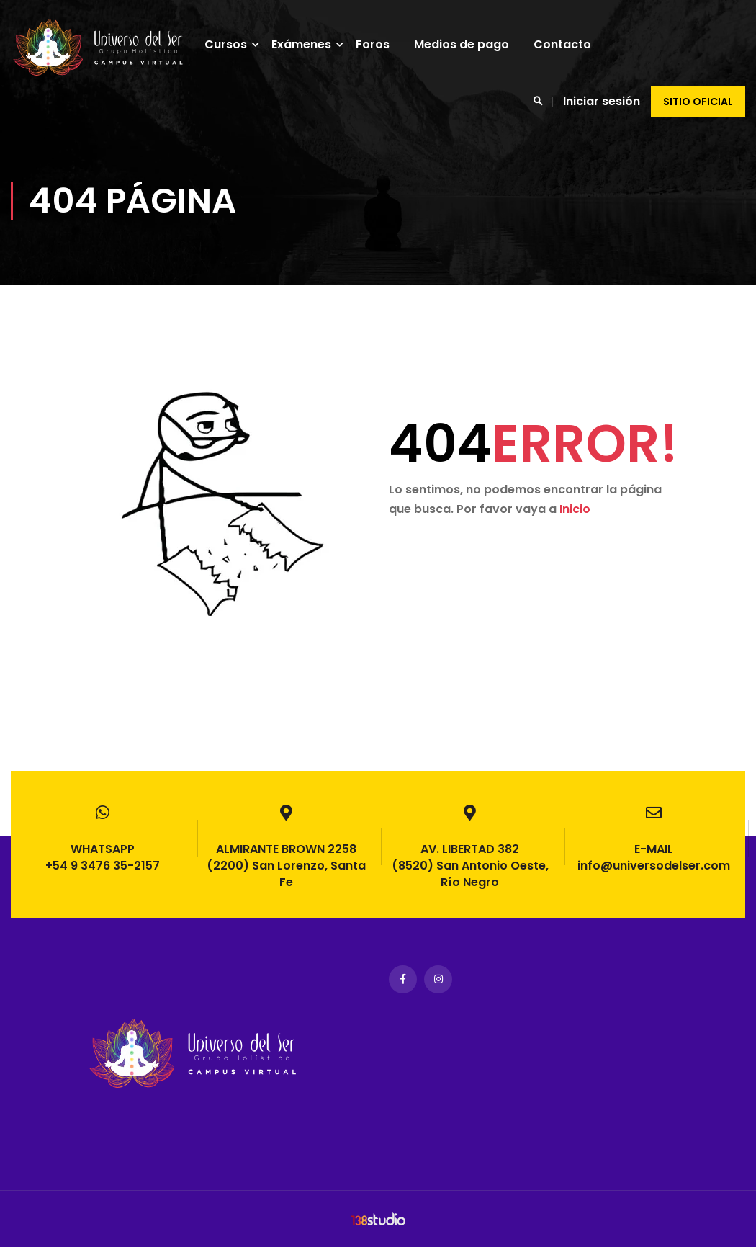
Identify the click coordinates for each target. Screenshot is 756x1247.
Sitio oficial (698, 101)
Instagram (438, 979)
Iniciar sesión (601, 101)
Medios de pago (466, 44)
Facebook (403, 979)
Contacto (567, 44)
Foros (378, 44)
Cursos (231, 44)
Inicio (574, 509)
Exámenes (306, 44)
